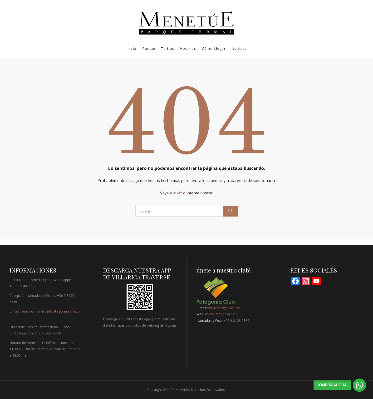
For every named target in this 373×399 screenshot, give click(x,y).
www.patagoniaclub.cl (221, 314)
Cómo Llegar (214, 48)
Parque (148, 48)
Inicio (131, 48)
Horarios (188, 48)
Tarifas (167, 48)
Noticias (239, 48)
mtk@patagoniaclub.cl (223, 308)
